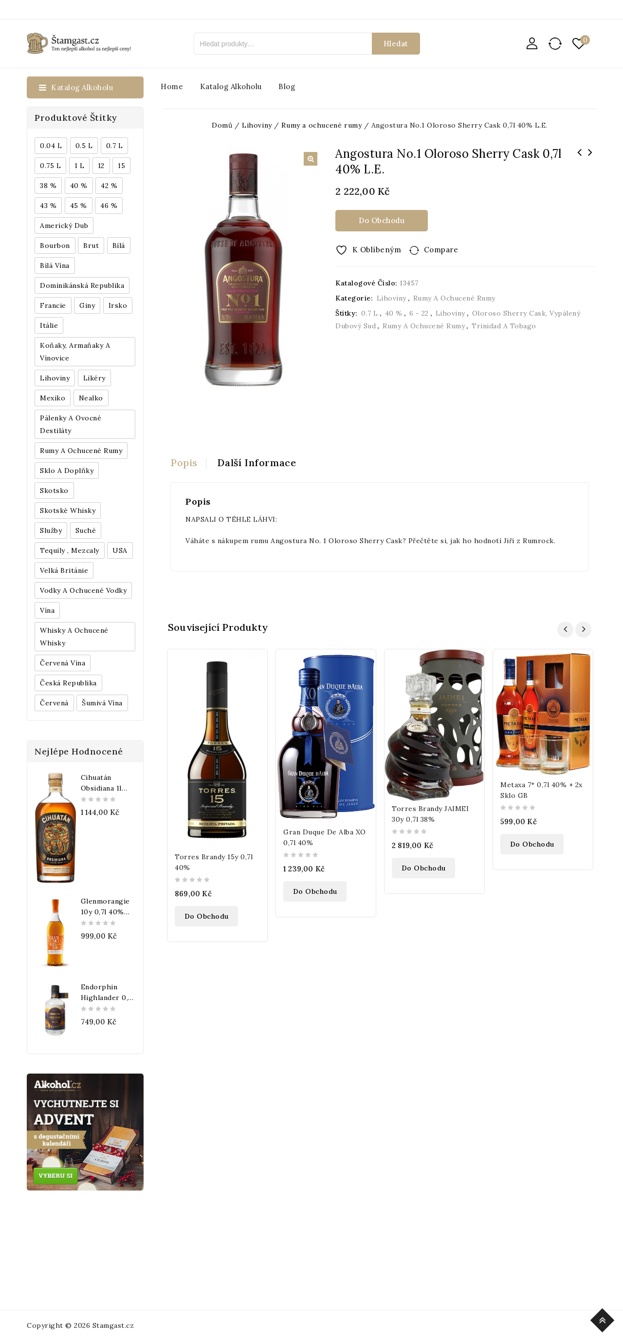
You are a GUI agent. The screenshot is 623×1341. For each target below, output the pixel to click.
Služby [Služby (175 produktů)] (51, 530)
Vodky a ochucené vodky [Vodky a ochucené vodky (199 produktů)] (83, 590)
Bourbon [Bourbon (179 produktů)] (55, 245)
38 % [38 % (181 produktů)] (48, 185)
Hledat (396, 43)
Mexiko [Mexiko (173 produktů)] (52, 398)
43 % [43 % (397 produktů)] (48, 205)
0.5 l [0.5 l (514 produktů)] (84, 145)
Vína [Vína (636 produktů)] (47, 610)
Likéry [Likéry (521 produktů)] (94, 378)
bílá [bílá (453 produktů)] (118, 245)
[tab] (188, 462)
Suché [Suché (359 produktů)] (85, 530)
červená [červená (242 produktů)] (54, 703)
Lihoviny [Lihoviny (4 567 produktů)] (55, 378)
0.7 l (369, 313)
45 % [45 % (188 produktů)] (78, 205)
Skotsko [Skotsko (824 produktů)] (54, 490)
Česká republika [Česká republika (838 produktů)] (68, 683)
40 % (394, 313)
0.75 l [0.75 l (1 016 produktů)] (50, 165)
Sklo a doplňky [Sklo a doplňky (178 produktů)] (66, 470)
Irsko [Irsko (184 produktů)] (118, 305)
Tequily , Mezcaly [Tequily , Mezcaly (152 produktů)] (69, 550)
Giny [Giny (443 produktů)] (87, 305)
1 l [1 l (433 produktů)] (79, 165)
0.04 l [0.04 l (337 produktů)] (51, 145)
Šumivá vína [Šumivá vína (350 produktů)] (102, 703)
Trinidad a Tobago (504, 325)
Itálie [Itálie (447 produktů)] (49, 325)
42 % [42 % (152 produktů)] (109, 185)
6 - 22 (419, 313)
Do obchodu (381, 220)
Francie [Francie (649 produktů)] (53, 305)
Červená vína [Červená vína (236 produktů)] (62, 663)
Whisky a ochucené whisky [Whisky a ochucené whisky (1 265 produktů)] (74, 636)
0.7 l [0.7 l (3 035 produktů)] (114, 145)
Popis (184, 462)
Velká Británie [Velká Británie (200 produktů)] (64, 570)
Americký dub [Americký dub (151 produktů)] (64, 225)
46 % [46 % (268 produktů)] (108, 205)
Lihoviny (391, 298)
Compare (441, 249)
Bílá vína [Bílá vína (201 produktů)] (55, 265)
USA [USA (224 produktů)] (120, 550)
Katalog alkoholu (231, 86)
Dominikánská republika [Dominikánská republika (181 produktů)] (82, 285)
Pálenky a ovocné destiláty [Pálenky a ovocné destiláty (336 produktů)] (70, 424)
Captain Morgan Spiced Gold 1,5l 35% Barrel (579, 158)
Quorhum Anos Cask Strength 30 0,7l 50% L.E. (590, 158)
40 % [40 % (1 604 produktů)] (79, 185)
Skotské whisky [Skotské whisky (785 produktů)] (67, 510)
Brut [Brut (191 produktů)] (91, 245)
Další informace (257, 462)
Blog (286, 86)
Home (172, 86)
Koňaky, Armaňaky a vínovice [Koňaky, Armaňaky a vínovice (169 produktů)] (75, 351)
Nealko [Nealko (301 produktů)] (91, 398)
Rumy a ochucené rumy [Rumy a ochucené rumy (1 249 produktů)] (81, 450)
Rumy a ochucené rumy (454, 298)
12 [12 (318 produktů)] (101, 165)
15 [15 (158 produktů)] (121, 165)
